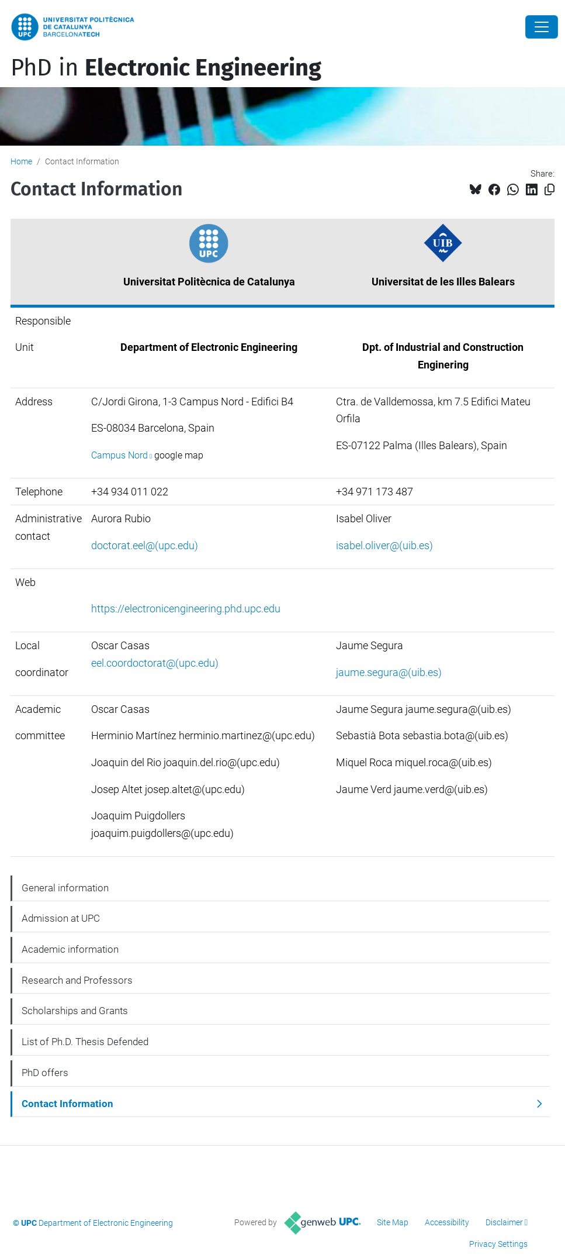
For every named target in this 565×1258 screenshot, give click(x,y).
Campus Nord (119, 455)
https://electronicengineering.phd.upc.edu (185, 608)
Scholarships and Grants (75, 1010)
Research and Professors (77, 980)
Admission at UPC (61, 918)
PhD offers (45, 1072)
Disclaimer (504, 1222)
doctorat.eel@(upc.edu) (144, 545)
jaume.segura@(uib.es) (389, 672)
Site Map (392, 1222)
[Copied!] (549, 190)
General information (65, 888)
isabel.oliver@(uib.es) (384, 545)
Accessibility (447, 1222)
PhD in (166, 68)
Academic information (70, 949)
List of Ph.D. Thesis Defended (85, 1041)
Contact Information (67, 1103)
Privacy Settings (498, 1244)
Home (21, 161)
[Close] (541, 27)
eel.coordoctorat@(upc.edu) (155, 663)
